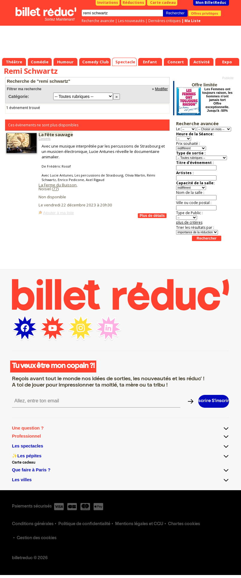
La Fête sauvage (56, 134)
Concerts (45, 138)
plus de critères (189, 222)
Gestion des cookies (37, 538)
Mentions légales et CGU (139, 524)
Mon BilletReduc (211, 2)
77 (55, 188)
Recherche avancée (98, 20)
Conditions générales (33, 524)
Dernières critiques (164, 20)
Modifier (161, 89)
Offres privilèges (204, 13)
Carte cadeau (163, 2)
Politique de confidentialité (84, 524)
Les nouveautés (131, 20)
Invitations (107, 2)
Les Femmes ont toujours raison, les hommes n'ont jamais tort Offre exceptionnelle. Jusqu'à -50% (217, 99)
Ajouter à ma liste (58, 213)
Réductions (133, 2)
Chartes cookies (184, 524)
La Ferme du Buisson (58, 185)
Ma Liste (192, 20)
